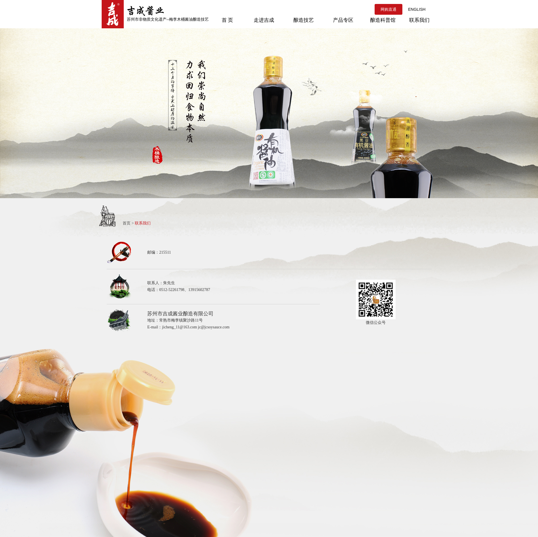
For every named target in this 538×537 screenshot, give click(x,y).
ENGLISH (416, 9)
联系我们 (419, 20)
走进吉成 (264, 20)
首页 (127, 223)
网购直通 (388, 9)
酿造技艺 (303, 20)
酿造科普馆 (383, 20)
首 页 (227, 20)
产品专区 (343, 20)
